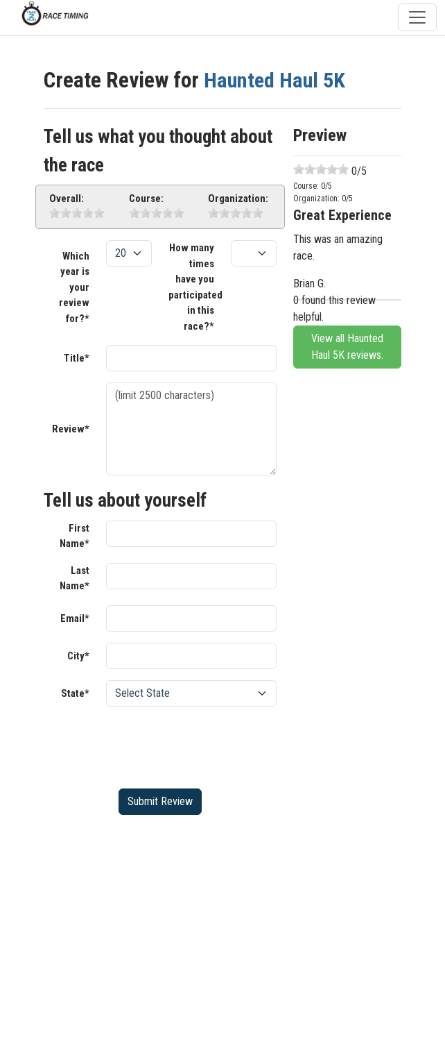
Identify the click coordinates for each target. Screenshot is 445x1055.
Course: (146, 198)
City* (78, 656)
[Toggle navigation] (417, 17)
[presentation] (211, 745)
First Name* (74, 536)
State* (75, 693)
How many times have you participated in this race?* (195, 287)
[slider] (77, 213)
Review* (70, 429)
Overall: (66, 198)
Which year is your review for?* (74, 287)
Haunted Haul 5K (276, 80)
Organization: (238, 198)
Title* (76, 358)
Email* (74, 618)
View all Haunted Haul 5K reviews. (347, 347)
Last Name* (74, 578)
